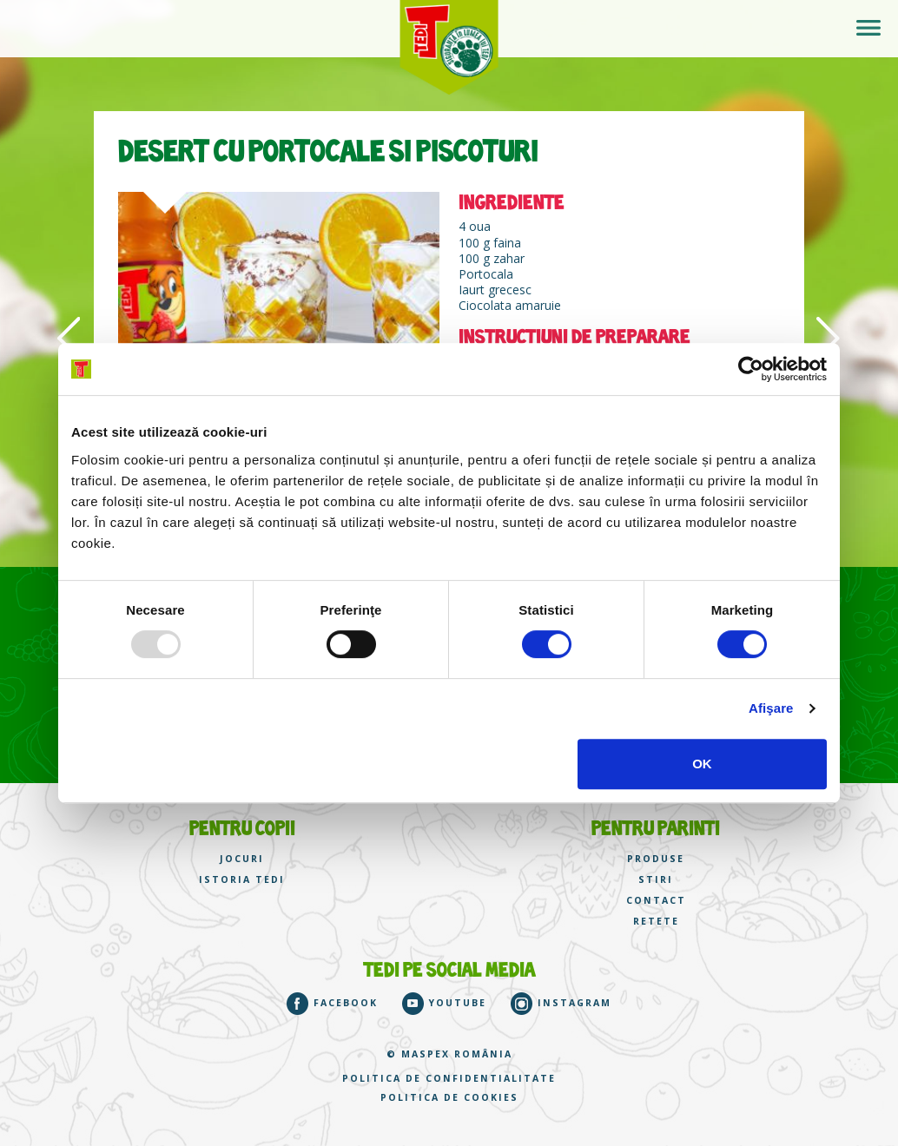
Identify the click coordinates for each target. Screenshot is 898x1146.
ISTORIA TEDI (242, 880)
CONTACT (656, 900)
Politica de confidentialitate (449, 1078)
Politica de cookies (449, 1097)
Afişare (771, 708)
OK (702, 763)
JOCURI (242, 859)
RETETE (656, 921)
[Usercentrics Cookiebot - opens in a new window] (751, 369)
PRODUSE (655, 859)
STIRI (655, 880)
